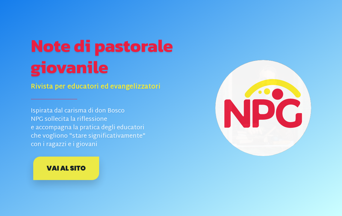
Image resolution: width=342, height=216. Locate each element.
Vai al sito (66, 168)
